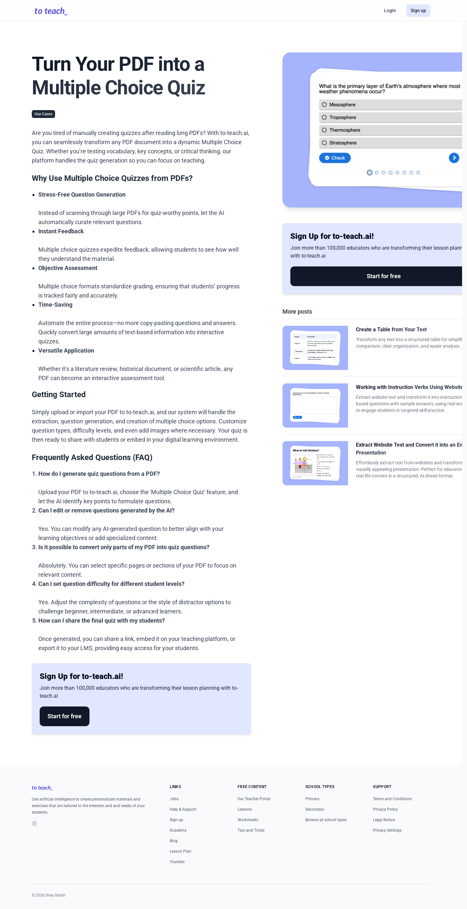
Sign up (418, 10)
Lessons (245, 809)
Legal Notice (384, 820)
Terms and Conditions (392, 799)
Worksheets (248, 820)
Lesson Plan (180, 851)
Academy (178, 830)
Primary (312, 799)
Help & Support (183, 809)
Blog (174, 841)
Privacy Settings (387, 830)
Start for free (65, 716)
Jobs (174, 799)
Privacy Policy (385, 809)
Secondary (314, 809)
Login (390, 10)
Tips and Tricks (251, 830)
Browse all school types (326, 820)
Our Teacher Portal (254, 799)
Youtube (177, 862)
